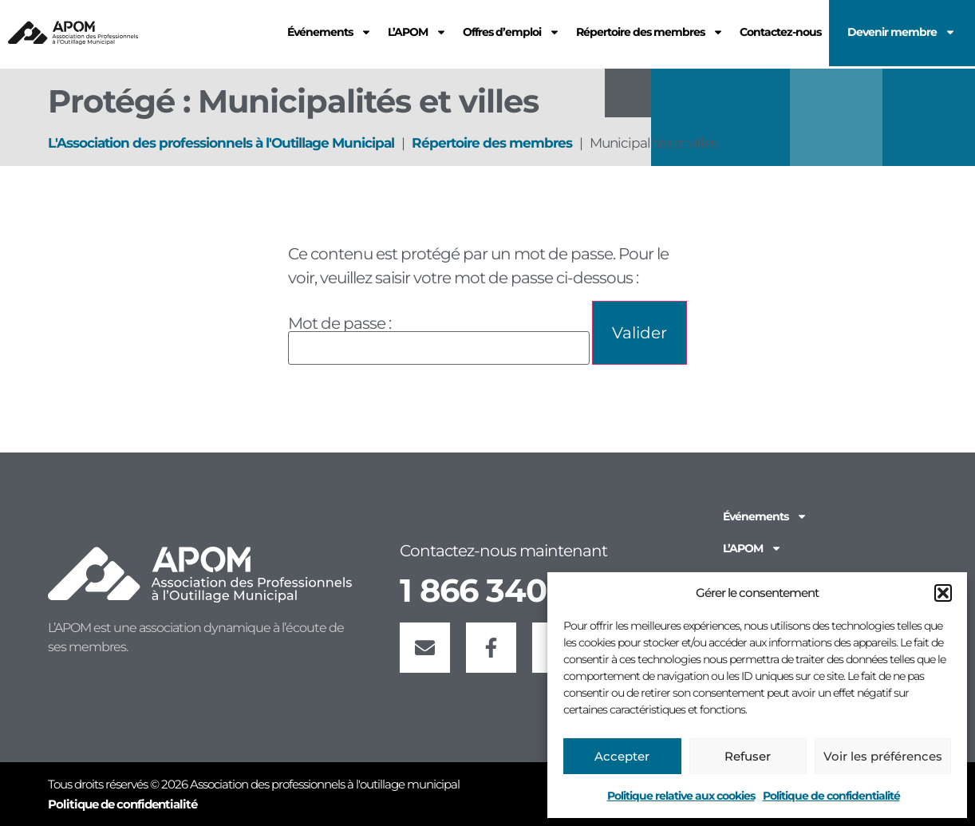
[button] (943, 593)
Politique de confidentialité (831, 795)
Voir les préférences (882, 756)
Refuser (747, 756)
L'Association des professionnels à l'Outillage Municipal (221, 143)
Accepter (621, 756)
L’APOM (752, 548)
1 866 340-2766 (516, 590)
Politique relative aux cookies (681, 795)
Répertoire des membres (492, 143)
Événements (765, 516)
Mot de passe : (439, 340)
